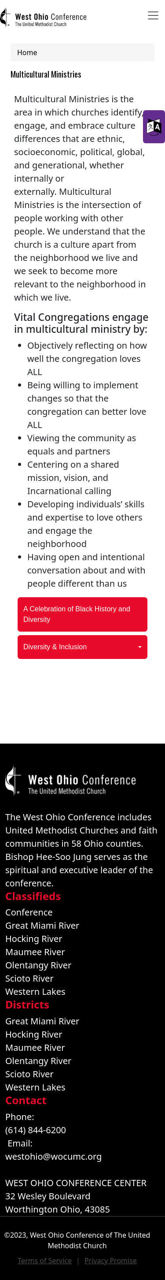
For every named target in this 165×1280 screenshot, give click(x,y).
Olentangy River (38, 965)
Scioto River (29, 978)
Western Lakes (35, 991)
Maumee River (35, 952)
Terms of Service (45, 1260)
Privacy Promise (110, 1260)
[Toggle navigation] (153, 15)
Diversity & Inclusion (55, 647)
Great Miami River (42, 925)
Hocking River (33, 939)
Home (27, 52)
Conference (29, 912)
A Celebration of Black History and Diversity (76, 614)
